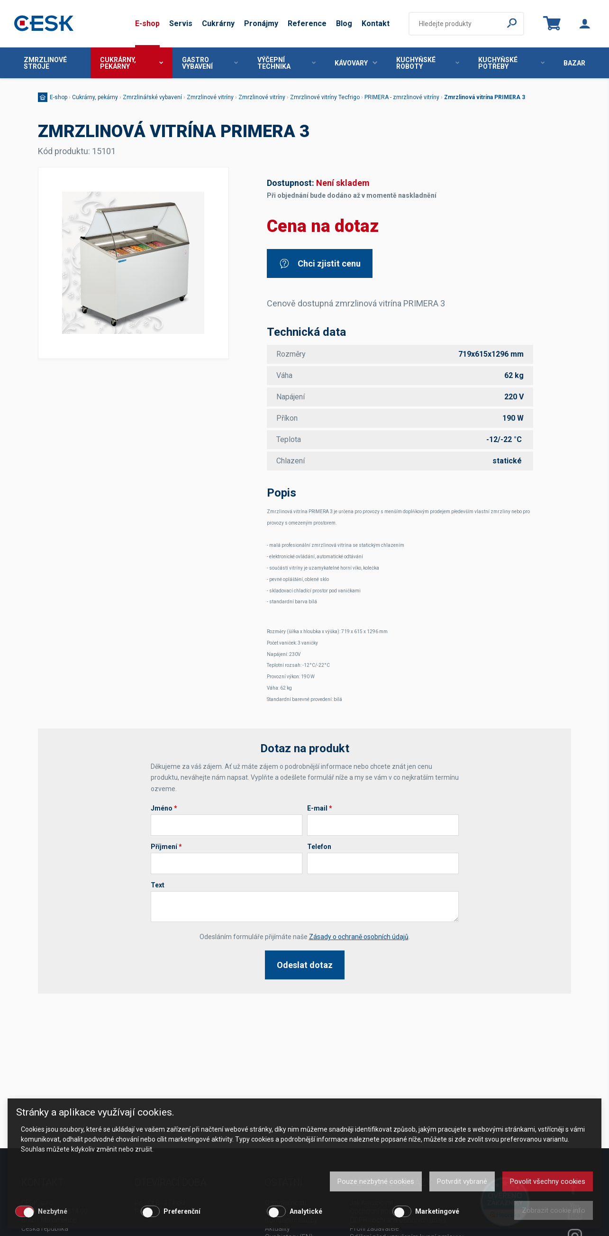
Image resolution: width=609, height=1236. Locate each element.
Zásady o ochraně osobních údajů (359, 937)
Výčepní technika (286, 63)
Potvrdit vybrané (462, 1181)
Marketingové (437, 1211)
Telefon (319, 846)
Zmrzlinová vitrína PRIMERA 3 (484, 97)
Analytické (306, 1211)
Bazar (574, 63)
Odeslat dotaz (305, 965)
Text (157, 885)
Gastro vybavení (210, 63)
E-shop (147, 23)
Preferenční (182, 1211)
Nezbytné (52, 1211)
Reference (307, 23)
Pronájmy (261, 23)
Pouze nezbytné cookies (375, 1181)
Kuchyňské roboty (427, 63)
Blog (344, 23)
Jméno (164, 808)
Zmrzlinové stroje (45, 63)
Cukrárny (218, 23)
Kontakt (376, 23)
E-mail (319, 808)
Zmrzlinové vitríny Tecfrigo (325, 97)
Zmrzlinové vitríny (210, 97)
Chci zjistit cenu (320, 263)
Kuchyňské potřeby (511, 63)
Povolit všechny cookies (547, 1181)
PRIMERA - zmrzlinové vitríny (401, 97)
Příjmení (166, 846)
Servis (180, 23)
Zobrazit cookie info (553, 1210)
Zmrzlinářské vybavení (152, 97)
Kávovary (356, 63)
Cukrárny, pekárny (131, 63)
